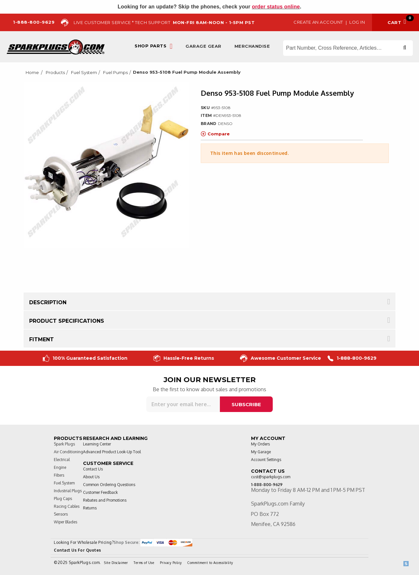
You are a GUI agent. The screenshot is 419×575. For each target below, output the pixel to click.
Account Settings (266, 459)
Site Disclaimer (116, 563)
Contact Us (93, 469)
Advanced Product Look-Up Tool (112, 451)
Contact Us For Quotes (77, 550)
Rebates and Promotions (104, 500)
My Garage (261, 451)
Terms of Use (144, 563)
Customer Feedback (100, 492)
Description (47, 302)
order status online (276, 6)
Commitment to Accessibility (210, 563)
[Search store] (348, 48)
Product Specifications (66, 321)
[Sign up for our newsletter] (183, 404)
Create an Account (318, 22)
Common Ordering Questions (109, 484)
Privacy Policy (171, 563)
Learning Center (97, 444)
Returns (90, 508)
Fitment (41, 339)
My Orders (260, 444)
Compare (215, 133)
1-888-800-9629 (352, 358)
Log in (357, 22)
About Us (91, 476)
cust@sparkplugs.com (270, 476)
